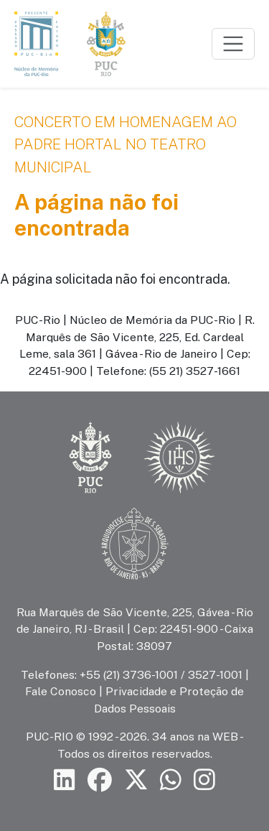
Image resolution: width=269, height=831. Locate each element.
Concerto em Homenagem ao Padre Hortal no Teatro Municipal (125, 144)
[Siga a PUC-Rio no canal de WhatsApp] (170, 779)
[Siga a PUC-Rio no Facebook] (100, 779)
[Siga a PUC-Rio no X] (136, 779)
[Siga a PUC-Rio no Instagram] (204, 779)
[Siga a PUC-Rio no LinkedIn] (64, 779)
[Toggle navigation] (233, 44)
